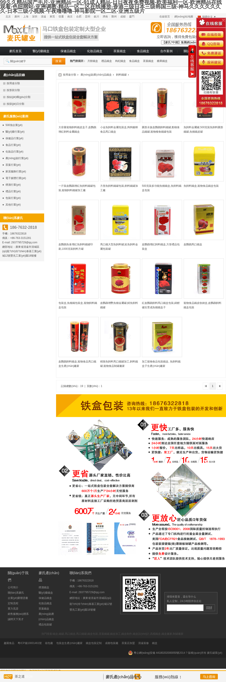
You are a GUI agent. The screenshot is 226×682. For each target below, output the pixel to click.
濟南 (105, 16)
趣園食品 (9, 643)
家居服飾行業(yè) (16, 171)
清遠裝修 (143, 643)
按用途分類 (69, 74)
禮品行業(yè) (13, 191)
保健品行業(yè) (14, 138)
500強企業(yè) (14, 125)
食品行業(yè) (13, 145)
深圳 (34, 16)
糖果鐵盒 (162, 61)
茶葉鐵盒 (119, 51)
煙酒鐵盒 (44, 587)
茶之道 (20, 676)
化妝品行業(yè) (14, 151)
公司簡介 (13, 587)
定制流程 (13, 603)
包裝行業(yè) (13, 198)
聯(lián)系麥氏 (16, 592)
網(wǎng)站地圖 (183, 16)
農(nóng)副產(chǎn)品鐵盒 (96, 74)
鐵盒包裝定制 (94, 643)
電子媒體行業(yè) (16, 178)
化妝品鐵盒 (94, 51)
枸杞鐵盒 (120, 61)
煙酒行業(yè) (13, 184)
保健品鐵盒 (68, 51)
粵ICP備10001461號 (30, 643)
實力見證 (13, 608)
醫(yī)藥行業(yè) (15, 131)
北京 (8, 16)
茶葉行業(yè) (13, 164)
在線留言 (164, 16)
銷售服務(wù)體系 (18, 613)
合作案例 (166, 51)
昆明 (87, 16)
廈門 (131, 16)
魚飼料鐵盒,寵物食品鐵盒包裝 (201, 185)
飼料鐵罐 (121, 74)
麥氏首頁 (15, 51)
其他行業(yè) (13, 204)
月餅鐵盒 (92, 61)
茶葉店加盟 (128, 643)
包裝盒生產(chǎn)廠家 (69, 643)
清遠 (43, 16)
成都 (123, 16)
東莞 (52, 16)
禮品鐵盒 (106, 61)
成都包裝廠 (111, 643)
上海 (25, 16)
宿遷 (61, 16)
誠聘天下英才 (16, 619)
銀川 (96, 16)
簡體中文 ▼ (209, 16)
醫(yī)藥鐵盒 (41, 51)
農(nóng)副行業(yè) (17, 158)
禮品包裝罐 (45, 624)
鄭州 (114, 16)
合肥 (78, 16)
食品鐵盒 (143, 51)
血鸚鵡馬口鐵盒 (193, 244)
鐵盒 (154, 643)
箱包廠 (49, 643)
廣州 (17, 16)
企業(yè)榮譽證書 (18, 598)
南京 (70, 16)
